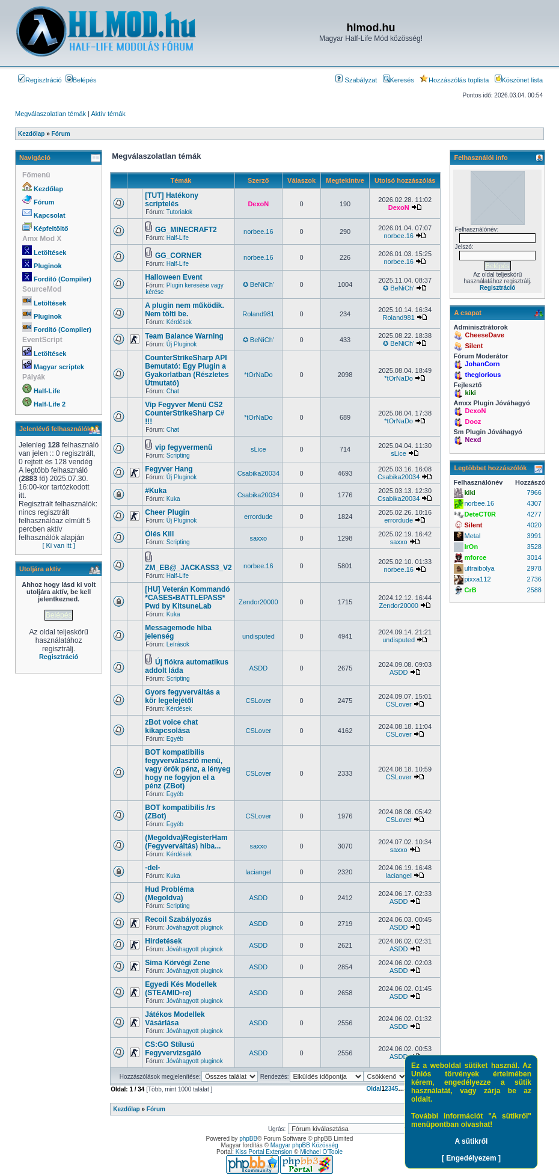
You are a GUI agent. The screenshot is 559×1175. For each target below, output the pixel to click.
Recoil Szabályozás (178, 919)
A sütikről (471, 1141)
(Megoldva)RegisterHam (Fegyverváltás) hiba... (186, 841)
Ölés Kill (159, 534)
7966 (534, 492)
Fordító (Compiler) (62, 279)
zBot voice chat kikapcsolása (171, 726)
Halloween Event (173, 277)
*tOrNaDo (258, 374)
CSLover (258, 700)
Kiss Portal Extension (264, 1152)
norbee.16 (258, 231)
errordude (258, 516)
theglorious (483, 374)
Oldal (374, 1088)
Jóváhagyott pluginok (194, 927)
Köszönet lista (519, 80)
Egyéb (174, 738)
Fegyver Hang (168, 469)
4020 (534, 525)
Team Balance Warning (184, 336)
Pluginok (47, 265)
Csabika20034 (258, 473)
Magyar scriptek (59, 366)
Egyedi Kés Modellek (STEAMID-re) (180, 988)
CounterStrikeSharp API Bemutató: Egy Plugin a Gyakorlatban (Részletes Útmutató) (186, 370)
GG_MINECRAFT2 (186, 229)
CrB (470, 590)
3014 (534, 557)
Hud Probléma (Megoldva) (169, 893)
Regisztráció (40, 80)
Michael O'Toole (321, 1152)
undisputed (258, 636)
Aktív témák (108, 113)
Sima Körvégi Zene (177, 963)
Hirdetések (163, 941)
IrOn (471, 546)
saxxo (258, 538)
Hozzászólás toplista (454, 80)
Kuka (173, 498)
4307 (534, 503)
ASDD (258, 668)
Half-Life (47, 390)
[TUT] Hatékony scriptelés (171, 199)
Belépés (81, 80)
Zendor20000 (258, 602)
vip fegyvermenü (183, 447)
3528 (534, 546)
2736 (534, 579)
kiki (470, 392)
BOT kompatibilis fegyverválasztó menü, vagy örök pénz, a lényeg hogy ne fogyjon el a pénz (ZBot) (187, 769)
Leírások (177, 644)
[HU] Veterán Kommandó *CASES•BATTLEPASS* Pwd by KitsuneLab (187, 597)
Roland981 (258, 314)
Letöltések (50, 252)
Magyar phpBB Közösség (304, 1145)
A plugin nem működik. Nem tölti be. (184, 309)
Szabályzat (356, 80)
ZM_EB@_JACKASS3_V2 (188, 567)
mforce (475, 557)
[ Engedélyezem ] (471, 1158)
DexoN (258, 203)
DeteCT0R (480, 514)
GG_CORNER (178, 255)
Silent (474, 345)
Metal (472, 535)
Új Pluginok (181, 344)
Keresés (398, 80)
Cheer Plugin (167, 512)
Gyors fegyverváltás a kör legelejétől (182, 696)
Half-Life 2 (50, 404)
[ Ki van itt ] (58, 545)
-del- (152, 868)
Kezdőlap (48, 188)
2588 (534, 590)
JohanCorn (482, 363)
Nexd (473, 439)
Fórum (44, 202)
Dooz (473, 421)
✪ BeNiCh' (258, 284)
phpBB (248, 1138)
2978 (534, 568)
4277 (534, 514)
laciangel (258, 872)
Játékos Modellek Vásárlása (174, 1018)
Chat (172, 391)
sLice (258, 449)
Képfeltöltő (51, 228)
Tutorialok (179, 212)
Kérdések (179, 322)
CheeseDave (484, 335)
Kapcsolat (50, 215)
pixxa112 (477, 579)
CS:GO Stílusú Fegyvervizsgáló (173, 1048)
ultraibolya (479, 568)
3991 (534, 535)
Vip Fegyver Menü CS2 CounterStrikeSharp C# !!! (184, 413)
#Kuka (155, 490)
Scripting (178, 455)
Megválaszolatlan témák (50, 113)
